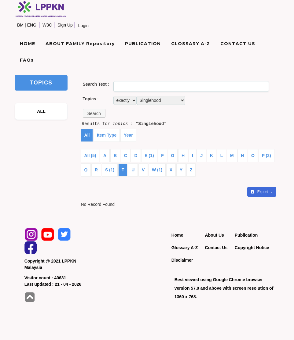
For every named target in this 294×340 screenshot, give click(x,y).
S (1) (109, 169)
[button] (94, 113)
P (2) (266, 155)
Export (260, 192)
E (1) (149, 155)
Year (128, 135)
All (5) (90, 155)
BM (20, 25)
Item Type (106, 135)
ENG (31, 25)
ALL (41, 111)
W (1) (157, 169)
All (87, 135)
